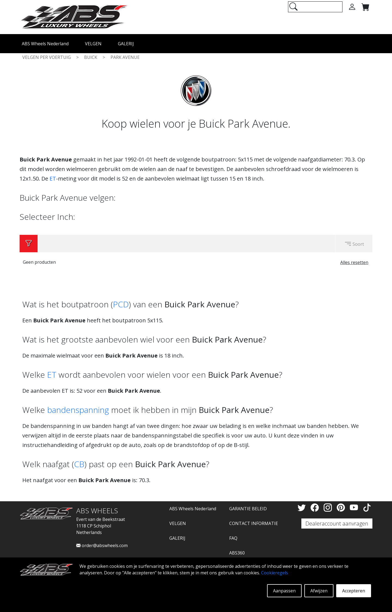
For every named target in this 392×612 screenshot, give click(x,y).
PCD (121, 304)
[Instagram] (328, 507)
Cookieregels (274, 573)
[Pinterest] (341, 507)
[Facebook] (315, 507)
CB (79, 464)
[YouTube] (355, 507)
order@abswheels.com (102, 545)
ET (53, 178)
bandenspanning (78, 409)
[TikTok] (367, 507)
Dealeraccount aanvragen (337, 523)
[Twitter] (302, 507)
